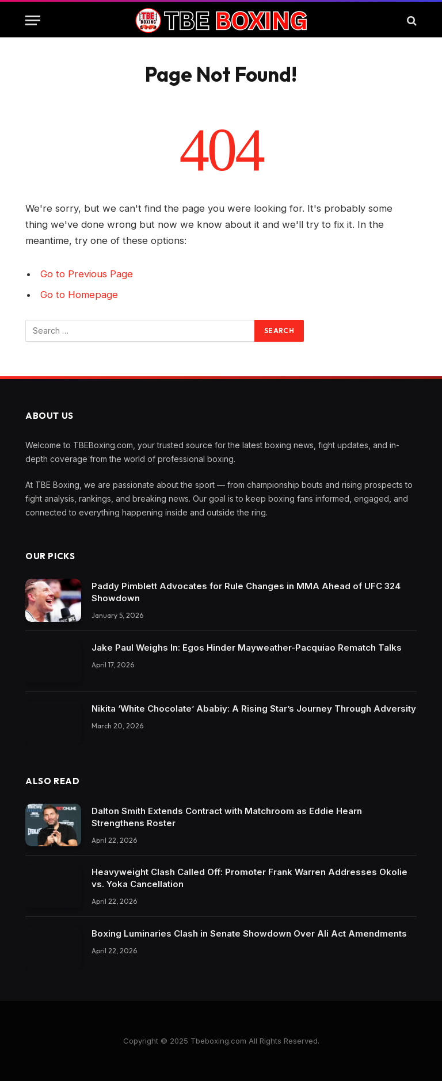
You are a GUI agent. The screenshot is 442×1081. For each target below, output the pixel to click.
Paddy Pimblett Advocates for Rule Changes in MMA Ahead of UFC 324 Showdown (246, 591)
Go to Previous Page (86, 274)
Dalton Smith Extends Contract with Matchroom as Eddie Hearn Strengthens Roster (227, 816)
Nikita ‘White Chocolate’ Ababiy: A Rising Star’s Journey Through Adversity (254, 708)
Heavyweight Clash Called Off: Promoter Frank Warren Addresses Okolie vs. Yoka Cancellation (249, 877)
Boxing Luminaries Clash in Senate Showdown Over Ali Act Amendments (249, 933)
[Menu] (32, 20)
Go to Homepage (79, 294)
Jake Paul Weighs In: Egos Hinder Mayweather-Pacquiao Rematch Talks (247, 647)
